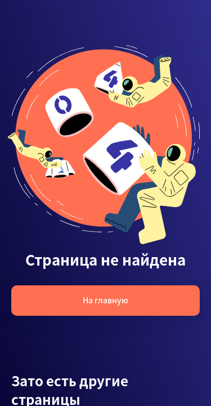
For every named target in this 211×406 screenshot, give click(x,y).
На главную (105, 300)
